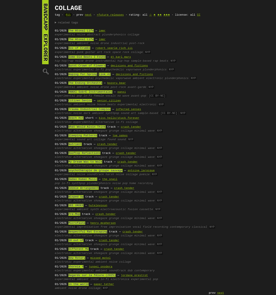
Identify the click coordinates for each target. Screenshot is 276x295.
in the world (78, 284)
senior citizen (109, 101)
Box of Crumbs (79, 48)
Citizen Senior (80, 101)
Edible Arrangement (83, 188)
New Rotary (76, 258)
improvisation (88, 227)
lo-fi (99, 70)
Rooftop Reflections (84, 153)
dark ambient (94, 113)
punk (80, 52)
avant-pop (138, 96)
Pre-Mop (74, 214)
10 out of (76, 240)
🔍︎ (45, 71)
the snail (109, 179)
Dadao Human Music (82, 179)
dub (130, 271)
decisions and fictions (129, 66)
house (101, 105)
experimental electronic (136, 105)
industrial (119, 43)
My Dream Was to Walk (85, 162)
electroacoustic (113, 209)
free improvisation (115, 227)
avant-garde (137, 87)
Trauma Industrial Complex (89, 109)
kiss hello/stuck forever (119, 118)
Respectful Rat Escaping (87, 232)
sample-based (141, 61)
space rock (120, 52)
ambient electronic (148, 78)
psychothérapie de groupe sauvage (95, 171)
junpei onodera (100, 267)
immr (102, 31)
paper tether (104, 284)
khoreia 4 (76, 267)
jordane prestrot (134, 275)
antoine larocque (141, 171)
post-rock (137, 43)
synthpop (112, 113)
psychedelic (115, 70)
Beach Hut (76, 118)
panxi (121, 92)
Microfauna (76, 223)
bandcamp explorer (45, 32)
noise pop (120, 183)
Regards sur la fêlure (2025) (92, 275)
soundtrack (95, 174)
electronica (120, 279)
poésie (145, 174)
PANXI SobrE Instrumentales (90, 92)
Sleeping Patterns (82, 136)
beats (111, 105)
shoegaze (100, 131)
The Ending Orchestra (85, 83)
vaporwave (133, 70)
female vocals (105, 96)
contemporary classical (188, 227)
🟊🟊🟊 (166, 15)
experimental (65, 35)
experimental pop (144, 279)
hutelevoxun (98, 206)
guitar (90, 52)
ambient (83, 43)
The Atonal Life (81, 31)
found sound (116, 140)
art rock (104, 52)
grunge (114, 131)
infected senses (128, 109)
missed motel (100, 258)
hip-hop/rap (64, 61)
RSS (68, 15)
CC (198, 15)
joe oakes (120, 136)
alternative (104, 122)
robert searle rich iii (114, 48)
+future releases (110, 15)
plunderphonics (114, 35)
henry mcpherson (103, 223)
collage (134, 35)
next (88, 15)
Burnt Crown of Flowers (87, 66)
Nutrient (75, 144)
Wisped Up (76, 197)
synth (94, 209)
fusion (133, 209)
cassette (146, 209)
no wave (123, 96)
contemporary (144, 271)
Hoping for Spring (82, 74)
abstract (93, 35)
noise (81, 35)
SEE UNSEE (76, 206)
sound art (128, 113)
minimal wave (144, 131)
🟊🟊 (159, 15)
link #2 (105, 74)
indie (94, 279)
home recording (141, 183)
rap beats (160, 61)
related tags (68, 23)
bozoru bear (116, 83)
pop (79, 96)
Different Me (78, 249)
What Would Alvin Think (87, 127)
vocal (137, 227)
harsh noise (115, 174)
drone (104, 43)
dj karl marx (121, 57)
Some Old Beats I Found (87, 57)
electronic (63, 70)
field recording (155, 227)
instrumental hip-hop (112, 61)
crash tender (131, 127)
